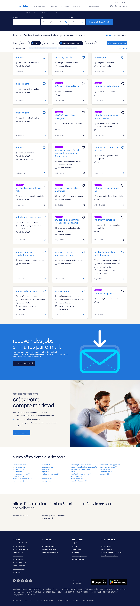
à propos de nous (93, 6)
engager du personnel (79, 556)
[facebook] (22, 582)
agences (117, 2)
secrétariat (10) (105, 469)
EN (126, 2)
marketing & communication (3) (82, 465)
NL (122, 2)
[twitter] (18, 582)
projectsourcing (77, 543)
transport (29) (104, 474)
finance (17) (46, 465)
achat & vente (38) (19, 465)
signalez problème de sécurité (111, 552)
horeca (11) (45, 469)
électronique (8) (18, 481)
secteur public (77, 549)
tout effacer (123, 48)
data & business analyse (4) (22, 478)
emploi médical (18, 559)
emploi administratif (20, 543)
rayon (71, 17)
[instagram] (26, 582)
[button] (55, 48)
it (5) (43, 476)
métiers (45, 543)
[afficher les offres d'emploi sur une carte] (110, 35)
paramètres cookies (20, 600)
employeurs (65, 6)
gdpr (32, 600)
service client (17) (106, 471)
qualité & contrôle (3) (78, 478)
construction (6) (18, 471)
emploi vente (17, 572)
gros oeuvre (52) (47, 467)
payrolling (75, 552)
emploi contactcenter (20, 549)
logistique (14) (47, 478)
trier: (114, 35)
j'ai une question (107, 546)
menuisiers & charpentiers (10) (81, 469)
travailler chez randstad (109, 556)
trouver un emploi (41, 6)
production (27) (76, 476)
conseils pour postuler (50, 552)
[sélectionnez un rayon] (77, 22)
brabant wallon (50, 12)
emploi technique (19, 565)
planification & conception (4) (81, 474)
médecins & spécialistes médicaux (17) (84, 467)
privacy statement (63, 600)
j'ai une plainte (106, 549)
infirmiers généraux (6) (21, 515)
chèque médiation (48, 546)
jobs (20, 12)
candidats (54, 6)
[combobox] (26, 22)
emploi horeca (18, 556)
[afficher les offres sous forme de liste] (107, 35)
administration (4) (19, 467)
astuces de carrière (49, 549)
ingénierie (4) (46, 471)
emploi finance (18, 552)
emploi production (19, 562)
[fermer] (66, 22)
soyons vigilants (88, 600)
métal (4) (74, 471)
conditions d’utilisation (45, 600)
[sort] (120, 34)
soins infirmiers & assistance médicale (33, 12)
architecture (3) (18, 469)
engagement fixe (78, 559)
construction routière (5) (21, 474)
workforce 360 (78, 6)
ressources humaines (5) (108, 467)
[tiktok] (30, 582)
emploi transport (18, 569)
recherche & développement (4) (111, 465)
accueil (15, 12)
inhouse (74, 546)
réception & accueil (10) (79, 481)
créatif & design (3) (19, 476)
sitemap (76, 600)
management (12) (48, 481)
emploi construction (20, 546)
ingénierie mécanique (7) (50, 474)
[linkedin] (14, 582)
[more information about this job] (44, 71)
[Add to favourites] (44, 57)
